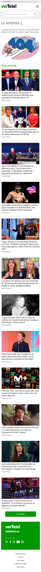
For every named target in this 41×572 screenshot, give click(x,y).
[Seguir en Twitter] (6, 541)
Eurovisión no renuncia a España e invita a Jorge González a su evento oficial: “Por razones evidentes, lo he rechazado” (20, 207)
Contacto (20, 557)
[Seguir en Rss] (22, 541)
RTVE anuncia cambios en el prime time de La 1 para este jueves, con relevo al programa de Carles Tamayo (20, 429)
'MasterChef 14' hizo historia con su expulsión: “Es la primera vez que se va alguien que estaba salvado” (18, 503)
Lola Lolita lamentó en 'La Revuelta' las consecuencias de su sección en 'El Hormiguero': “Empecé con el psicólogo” (19, 466)
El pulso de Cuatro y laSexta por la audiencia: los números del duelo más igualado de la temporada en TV (17, 95)
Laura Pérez (6, 213)
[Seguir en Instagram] (14, 541)
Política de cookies (20, 564)
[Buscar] (35, 14)
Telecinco (30, 1)
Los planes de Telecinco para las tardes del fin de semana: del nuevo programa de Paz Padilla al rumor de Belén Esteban (20, 283)
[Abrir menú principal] (37, 6)
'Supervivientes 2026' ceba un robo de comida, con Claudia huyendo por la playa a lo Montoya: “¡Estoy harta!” (20, 320)
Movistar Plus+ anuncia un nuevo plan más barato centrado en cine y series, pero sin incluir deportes (20, 393)
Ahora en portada (9, 66)
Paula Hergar (6, 176)
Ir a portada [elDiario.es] (21, 514)
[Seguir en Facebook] (10, 542)
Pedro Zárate (6, 100)
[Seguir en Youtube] (18, 542)
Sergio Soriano (6, 288)
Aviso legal (20, 560)
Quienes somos (21, 554)
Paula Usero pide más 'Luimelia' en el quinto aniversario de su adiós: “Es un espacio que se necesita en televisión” (18, 356)
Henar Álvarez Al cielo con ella (20, 1)
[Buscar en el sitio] (18, 14)
